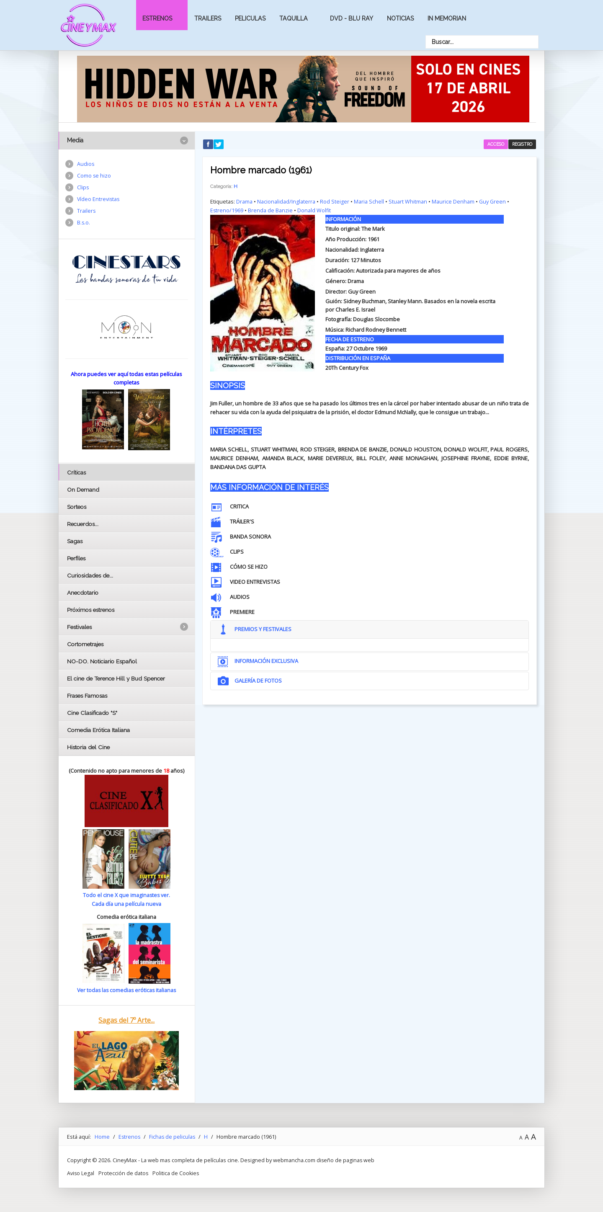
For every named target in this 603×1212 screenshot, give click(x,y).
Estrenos (157, 18)
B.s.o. (83, 223)
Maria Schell (369, 201)
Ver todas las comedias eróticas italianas (126, 989)
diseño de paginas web (346, 1159)
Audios (86, 164)
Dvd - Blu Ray (351, 18)
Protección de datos (124, 1172)
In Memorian (447, 18)
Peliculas (250, 18)
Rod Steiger (334, 201)
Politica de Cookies (177, 1172)
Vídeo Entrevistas (99, 200)
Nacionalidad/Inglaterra (286, 201)
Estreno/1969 (227, 210)
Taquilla (293, 18)
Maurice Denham (453, 201)
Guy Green (493, 201)
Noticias (400, 18)
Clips (83, 188)
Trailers (207, 18)
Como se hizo (94, 176)
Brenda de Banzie (270, 210)
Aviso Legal (81, 1172)
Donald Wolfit (315, 210)
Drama (244, 201)
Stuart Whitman (408, 201)
